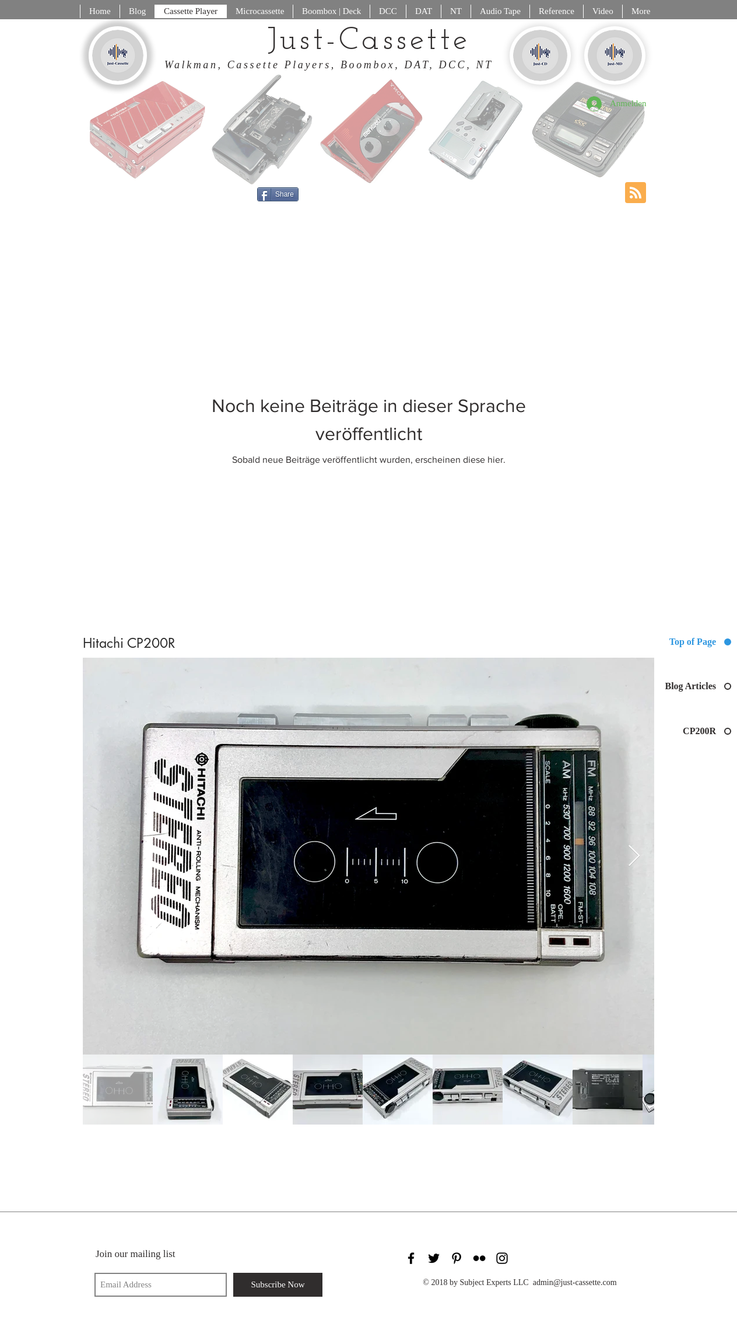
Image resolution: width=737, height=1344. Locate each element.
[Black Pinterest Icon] (456, 1258)
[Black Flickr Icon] (479, 1258)
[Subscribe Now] (277, 1285)
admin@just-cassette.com (575, 1282)
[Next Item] (634, 856)
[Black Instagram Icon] (502, 1258)
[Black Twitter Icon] (433, 1258)
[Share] (278, 194)
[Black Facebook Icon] (411, 1258)
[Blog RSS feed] (635, 193)
